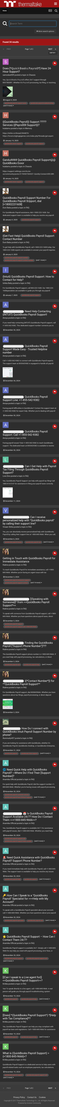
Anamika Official (9, 779)
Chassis (32, 75)
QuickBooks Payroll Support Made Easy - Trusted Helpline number (25, 349)
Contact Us (32, 1097)
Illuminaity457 (8, 738)
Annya (5, 318)
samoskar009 (8, 75)
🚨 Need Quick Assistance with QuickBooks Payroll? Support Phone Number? (29, 859)
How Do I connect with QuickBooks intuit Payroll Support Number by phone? (29, 731)
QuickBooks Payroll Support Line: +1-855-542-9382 (25, 398)
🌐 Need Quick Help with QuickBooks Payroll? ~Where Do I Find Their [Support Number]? (27, 773)
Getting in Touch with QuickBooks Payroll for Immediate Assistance (29, 560)
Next (50, 49)
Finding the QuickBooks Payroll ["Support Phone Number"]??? (28, 644)
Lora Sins (6, 476)
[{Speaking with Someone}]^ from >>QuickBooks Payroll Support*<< (26, 602)
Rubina (5, 565)
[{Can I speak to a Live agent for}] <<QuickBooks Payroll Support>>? (23, 979)
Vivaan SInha (8, 527)
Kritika (5, 984)
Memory (28, 128)
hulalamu (6, 128)
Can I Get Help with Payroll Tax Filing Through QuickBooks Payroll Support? (29, 469)
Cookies (42, 1097)
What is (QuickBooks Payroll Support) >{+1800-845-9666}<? (26, 1055)
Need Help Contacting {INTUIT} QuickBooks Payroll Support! (27, 313)
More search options (45, 31)
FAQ (27, 208)
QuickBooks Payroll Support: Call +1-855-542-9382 (25, 433)
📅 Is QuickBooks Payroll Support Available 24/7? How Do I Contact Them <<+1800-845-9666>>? (28, 817)
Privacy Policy (19, 1097)
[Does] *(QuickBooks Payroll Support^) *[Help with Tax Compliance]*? (29, 1017)
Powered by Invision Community (29, 1103)
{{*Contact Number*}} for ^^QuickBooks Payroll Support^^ (28, 682)
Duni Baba (7, 208)
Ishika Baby (7, 283)
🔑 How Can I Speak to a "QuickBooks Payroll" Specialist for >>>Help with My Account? (25, 899)
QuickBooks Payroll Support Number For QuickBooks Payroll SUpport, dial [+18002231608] (26, 201)
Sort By (53, 53)
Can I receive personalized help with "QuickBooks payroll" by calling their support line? (28, 520)
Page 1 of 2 (29, 49)
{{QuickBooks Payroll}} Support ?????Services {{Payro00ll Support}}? (24, 123)
